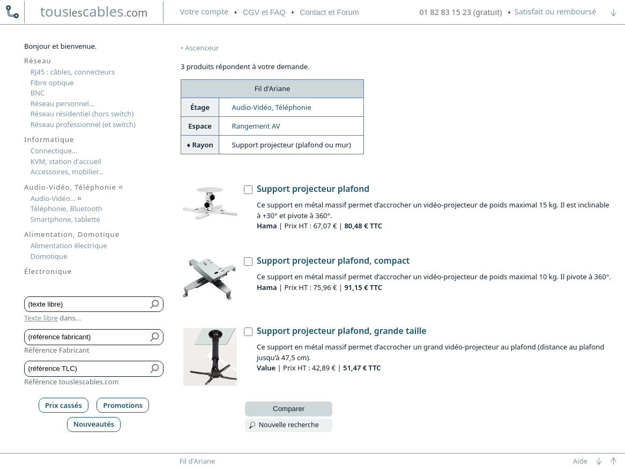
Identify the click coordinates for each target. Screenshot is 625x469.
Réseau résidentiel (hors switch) (82, 113)
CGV (264, 12)
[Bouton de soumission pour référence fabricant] (155, 337)
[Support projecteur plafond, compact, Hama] (248, 261)
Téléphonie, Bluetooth (66, 208)
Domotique (49, 256)
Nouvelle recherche (289, 424)
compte (204, 11)
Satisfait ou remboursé (555, 11)
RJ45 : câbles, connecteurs (73, 72)
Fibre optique (52, 82)
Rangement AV (256, 126)
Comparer (288, 409)
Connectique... (54, 150)
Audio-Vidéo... (56, 198)
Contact (329, 12)
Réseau (37, 60)
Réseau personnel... (63, 103)
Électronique (48, 271)
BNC (38, 93)
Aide (580, 461)
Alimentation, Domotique (72, 234)
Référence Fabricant (57, 350)
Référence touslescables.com (71, 381)
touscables (94, 11)
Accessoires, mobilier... (67, 171)
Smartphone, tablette (65, 219)
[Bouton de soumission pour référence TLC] (155, 368)
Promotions (123, 405)
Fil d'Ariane (197, 461)
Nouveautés (94, 424)
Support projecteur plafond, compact (333, 260)
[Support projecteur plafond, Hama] (248, 189)
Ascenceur (202, 48)
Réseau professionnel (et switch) (83, 124)
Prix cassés (63, 405)
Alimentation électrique (69, 245)
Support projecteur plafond (313, 189)
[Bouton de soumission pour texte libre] (155, 304)
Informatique (49, 139)
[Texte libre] (86, 304)
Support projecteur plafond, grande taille (341, 331)
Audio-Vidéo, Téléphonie (271, 107)
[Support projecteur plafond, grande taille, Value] (248, 331)
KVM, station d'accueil (66, 161)
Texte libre (41, 318)
